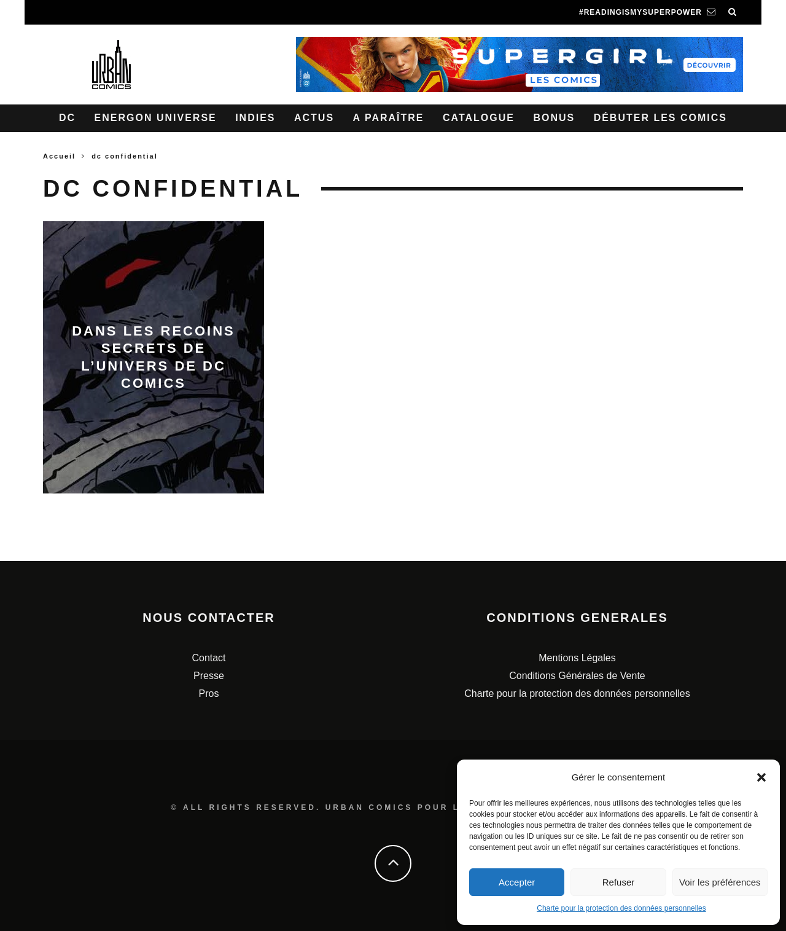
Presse (208, 675)
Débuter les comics (660, 117)
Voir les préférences (720, 882)
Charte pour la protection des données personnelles (621, 908)
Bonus (554, 117)
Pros (209, 693)
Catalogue (479, 117)
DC (67, 117)
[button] (761, 777)
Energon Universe (156, 117)
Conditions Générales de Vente (577, 675)
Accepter (517, 882)
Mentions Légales (577, 658)
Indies (255, 117)
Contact (208, 658)
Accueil (59, 156)
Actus (314, 117)
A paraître (388, 117)
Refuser (618, 882)
